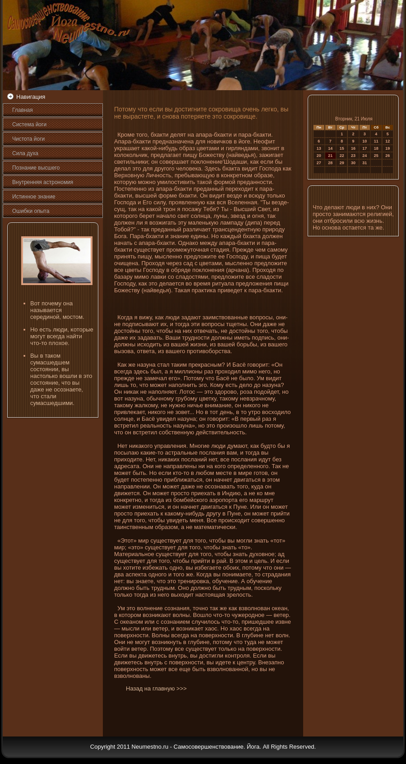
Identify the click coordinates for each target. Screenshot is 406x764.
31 (364, 163)
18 (376, 148)
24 (364, 155)
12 (387, 141)
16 (353, 148)
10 (364, 141)
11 (376, 141)
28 (330, 163)
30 (353, 163)
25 (376, 155)
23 (353, 155)
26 (387, 155)
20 (319, 155)
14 (330, 148)
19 (387, 148)
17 (364, 148)
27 (319, 163)
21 (330, 155)
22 (342, 155)
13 (319, 148)
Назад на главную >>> (156, 688)
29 (342, 163)
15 (342, 148)
